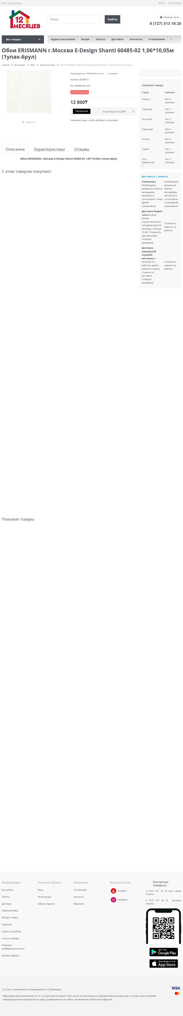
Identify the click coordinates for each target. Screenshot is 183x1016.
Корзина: (171, 17)
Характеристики (49, 149)
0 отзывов (112, 73)
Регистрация (174, 3)
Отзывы (81, 149)
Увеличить (31, 122)
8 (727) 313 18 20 (156, 890)
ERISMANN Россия (94, 73)
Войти (162, 3)
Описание (15, 149)
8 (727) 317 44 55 (158, 900)
